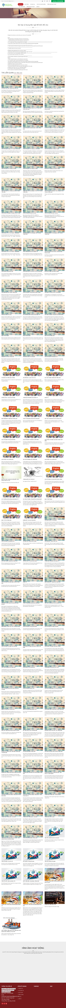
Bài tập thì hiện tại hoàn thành (52, 271)
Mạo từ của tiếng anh (50, 335)
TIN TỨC (19, 996)
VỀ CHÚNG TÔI (21, 990)
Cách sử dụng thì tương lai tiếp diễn (31, 148)
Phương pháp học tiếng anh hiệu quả (9, 88)
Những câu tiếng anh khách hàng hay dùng (11, 772)
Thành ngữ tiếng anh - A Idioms (30, 816)
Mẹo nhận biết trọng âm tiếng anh (9, 418)
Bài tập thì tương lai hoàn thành (52, 168)
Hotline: (58, 1)
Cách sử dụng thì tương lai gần (30, 168)
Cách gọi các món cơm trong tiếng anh (53, 751)
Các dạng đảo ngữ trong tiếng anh (53, 88)
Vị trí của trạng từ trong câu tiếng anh (54, 127)
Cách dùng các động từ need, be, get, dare (10, 212)
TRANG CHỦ (20, 988)
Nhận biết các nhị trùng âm (7, 356)
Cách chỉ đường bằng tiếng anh (30, 837)
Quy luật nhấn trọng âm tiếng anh (53, 377)
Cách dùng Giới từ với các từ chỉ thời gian (32, 271)
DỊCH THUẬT (20, 992)
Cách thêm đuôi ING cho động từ (30, 251)
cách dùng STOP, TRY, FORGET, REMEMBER (10, 232)
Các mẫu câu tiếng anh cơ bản (8, 377)
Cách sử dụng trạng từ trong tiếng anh (10, 148)
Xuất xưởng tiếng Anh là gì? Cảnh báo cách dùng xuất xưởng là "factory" (11, 931)
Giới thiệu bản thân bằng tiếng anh (31, 880)
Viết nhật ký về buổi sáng (28, 861)
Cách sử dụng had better (28, 688)
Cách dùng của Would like (7, 271)
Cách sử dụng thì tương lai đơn (8, 168)
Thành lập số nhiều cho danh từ (30, 397)
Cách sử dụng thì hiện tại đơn (51, 626)
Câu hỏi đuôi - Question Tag (29, 377)
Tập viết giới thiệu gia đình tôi (8, 880)
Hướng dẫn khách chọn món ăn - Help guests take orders (53, 773)
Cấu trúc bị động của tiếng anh (30, 459)
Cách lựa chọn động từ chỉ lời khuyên (53, 688)
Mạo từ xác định (5, 335)
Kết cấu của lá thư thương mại (30, 730)
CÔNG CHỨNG (20, 994)
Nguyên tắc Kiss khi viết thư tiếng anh (53, 730)
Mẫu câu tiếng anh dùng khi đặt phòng (10, 730)
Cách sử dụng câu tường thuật (52, 148)
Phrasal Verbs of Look (6, 314)
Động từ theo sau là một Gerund (8, 127)
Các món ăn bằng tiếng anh (29, 751)
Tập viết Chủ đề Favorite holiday (52, 837)
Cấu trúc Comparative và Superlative (53, 418)
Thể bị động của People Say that (52, 667)
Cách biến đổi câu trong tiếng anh (9, 292)
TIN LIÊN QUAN (10, 73)
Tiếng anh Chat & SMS (49, 816)
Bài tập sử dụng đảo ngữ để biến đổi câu (32, 88)
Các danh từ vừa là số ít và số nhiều (53, 292)
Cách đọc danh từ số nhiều (29, 356)
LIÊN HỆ (19, 998)
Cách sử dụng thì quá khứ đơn (8, 439)
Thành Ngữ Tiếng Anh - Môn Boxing (53, 794)
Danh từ (46, 397)
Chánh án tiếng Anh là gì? (50, 904)
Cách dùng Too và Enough (7, 459)
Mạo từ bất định (27, 335)
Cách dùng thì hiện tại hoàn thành (53, 646)
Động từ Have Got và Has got (8, 709)
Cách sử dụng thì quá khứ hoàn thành (32, 292)
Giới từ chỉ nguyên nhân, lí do (30, 709)
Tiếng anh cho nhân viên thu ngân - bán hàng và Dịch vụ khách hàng (10, 838)
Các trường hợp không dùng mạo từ (31, 314)
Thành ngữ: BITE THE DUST (29, 479)
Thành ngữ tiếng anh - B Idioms (8, 816)
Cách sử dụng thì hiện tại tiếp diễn (31, 439)
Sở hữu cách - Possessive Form (8, 397)
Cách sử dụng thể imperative (51, 356)
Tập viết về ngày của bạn (50, 861)
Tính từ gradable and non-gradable (31, 418)
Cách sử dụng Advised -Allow (29, 212)
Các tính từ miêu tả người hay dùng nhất (54, 314)
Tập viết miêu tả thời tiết (7, 861)
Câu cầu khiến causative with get (8, 107)
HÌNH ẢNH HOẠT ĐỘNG (33, 947)
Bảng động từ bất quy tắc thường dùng (10, 626)
